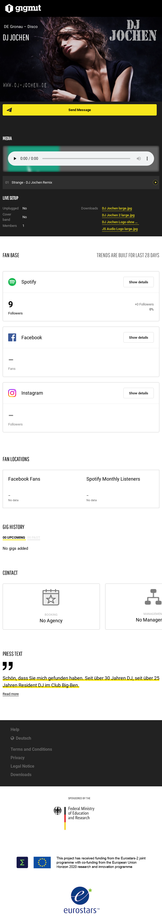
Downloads (21, 774)
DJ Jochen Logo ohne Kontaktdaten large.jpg (120, 222)
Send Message (79, 110)
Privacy (18, 757)
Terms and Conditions (31, 749)
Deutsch (23, 738)
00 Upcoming (14, 537)
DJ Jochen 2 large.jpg (118, 215)
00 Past (33, 537)
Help (15, 729)
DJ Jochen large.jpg (117, 208)
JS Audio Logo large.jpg (120, 229)
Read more (11, 694)
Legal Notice (22, 766)
